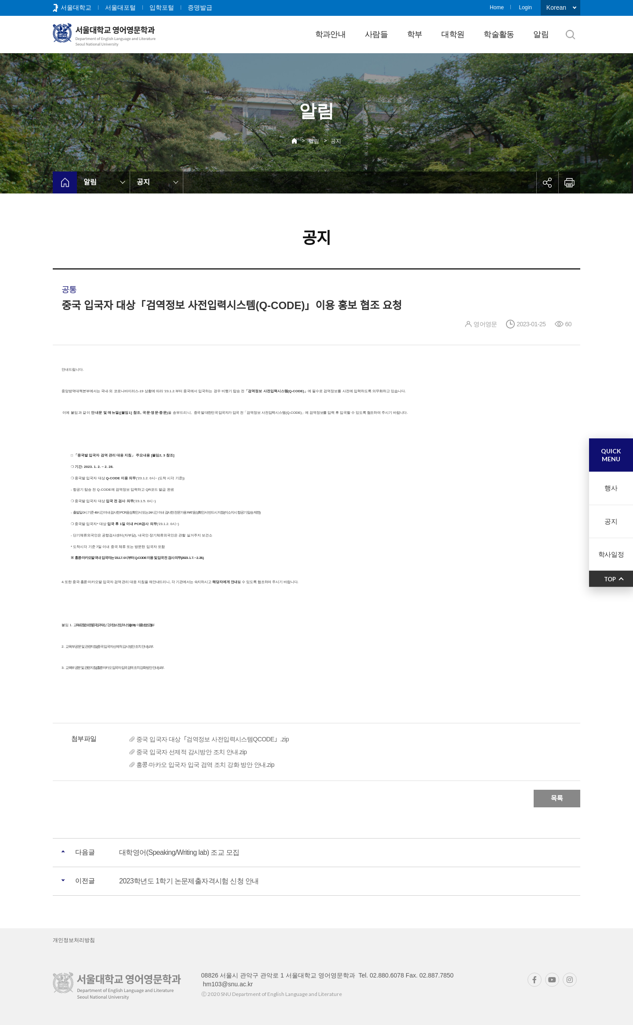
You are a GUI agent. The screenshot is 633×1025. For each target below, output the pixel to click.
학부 (414, 34)
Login (525, 7)
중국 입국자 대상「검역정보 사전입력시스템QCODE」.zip (212, 739)
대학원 (452, 34)
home (65, 182)
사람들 (376, 34)
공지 (336, 141)
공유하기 (547, 182)
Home (497, 7)
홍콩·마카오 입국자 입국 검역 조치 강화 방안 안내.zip (205, 764)
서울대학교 (76, 7)
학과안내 (330, 34)
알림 (541, 34)
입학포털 (161, 7)
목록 (557, 798)
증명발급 (200, 7)
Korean (556, 7)
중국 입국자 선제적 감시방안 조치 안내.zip (191, 751)
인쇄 (569, 182)
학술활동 (499, 34)
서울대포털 (120, 7)
